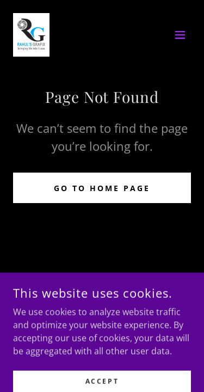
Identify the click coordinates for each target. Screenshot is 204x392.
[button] (180, 35)
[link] (31, 35)
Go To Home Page (102, 188)
